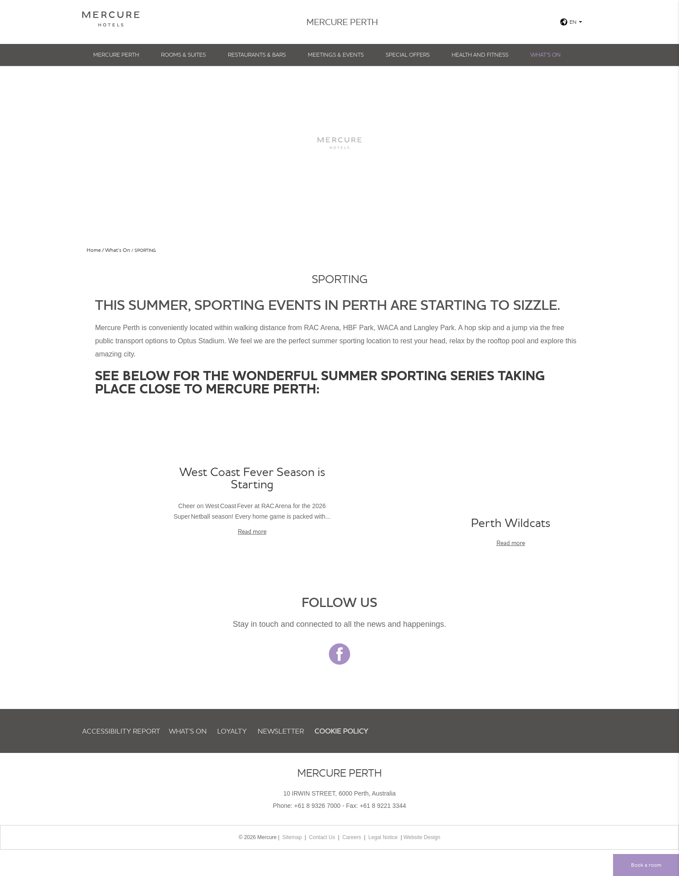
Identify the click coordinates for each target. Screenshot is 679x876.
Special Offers (408, 54)
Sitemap (292, 837)
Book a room (646, 864)
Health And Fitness (480, 54)
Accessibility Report (121, 731)
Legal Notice (383, 837)
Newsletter (281, 731)
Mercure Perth (116, 54)
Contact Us (322, 837)
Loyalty (232, 731)
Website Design (421, 837)
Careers (351, 837)
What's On (545, 54)
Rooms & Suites (183, 54)
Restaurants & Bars (257, 54)
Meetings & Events (336, 54)
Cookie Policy (341, 731)
